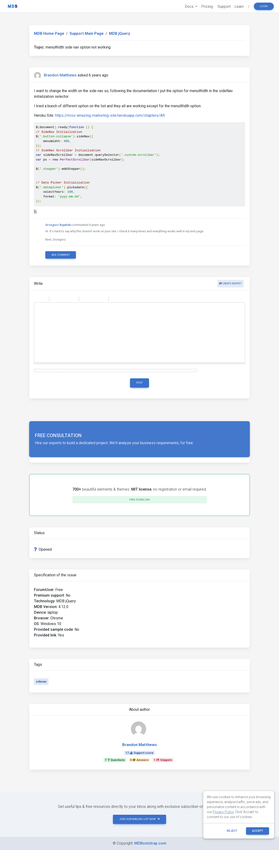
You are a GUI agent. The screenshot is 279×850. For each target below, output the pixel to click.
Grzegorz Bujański (58, 225)
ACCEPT (257, 830)
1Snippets (163, 760)
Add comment (60, 254)
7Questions (115, 760)
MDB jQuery (119, 33)
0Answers (139, 760)
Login (264, 6)
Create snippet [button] (230, 283)
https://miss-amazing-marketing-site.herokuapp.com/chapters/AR (110, 115)
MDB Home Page (49, 33)
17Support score (139, 753)
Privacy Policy (223, 812)
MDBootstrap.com (150, 843)
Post (139, 382)
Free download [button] (139, 499)
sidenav (41, 681)
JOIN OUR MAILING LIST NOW (139, 819)
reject (232, 830)
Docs (190, 6)
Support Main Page (87, 33)
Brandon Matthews (60, 75)
